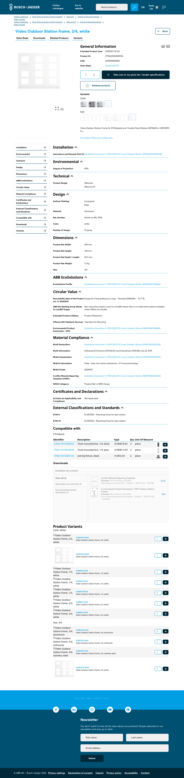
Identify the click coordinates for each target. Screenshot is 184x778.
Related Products (59, 38)
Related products (97, 86)
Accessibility (131, 772)
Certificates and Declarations (31, 201)
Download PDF (112, 65)
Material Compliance (31, 194)
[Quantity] (90, 74)
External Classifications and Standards (31, 210)
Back (162, 31)
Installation (31, 147)
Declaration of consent (80, 772)
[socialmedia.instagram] (92, 710)
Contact (145, 772)
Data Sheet (22, 38)
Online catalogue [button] (58, 7)
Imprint (100, 772)
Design (31, 167)
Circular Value (31, 187)
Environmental (31, 154)
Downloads (39, 38)
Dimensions (31, 174)
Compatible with (31, 218)
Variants (77, 38)
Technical (31, 161)
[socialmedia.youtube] (110, 710)
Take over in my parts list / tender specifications (136, 75)
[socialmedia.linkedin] (74, 710)
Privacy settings (56, 772)
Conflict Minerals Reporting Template (118, 478)
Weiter (92, 758)
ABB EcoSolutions (31, 181)
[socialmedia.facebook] (56, 710)
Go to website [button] (79, 7)
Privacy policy (114, 772)
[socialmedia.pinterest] (128, 710)
